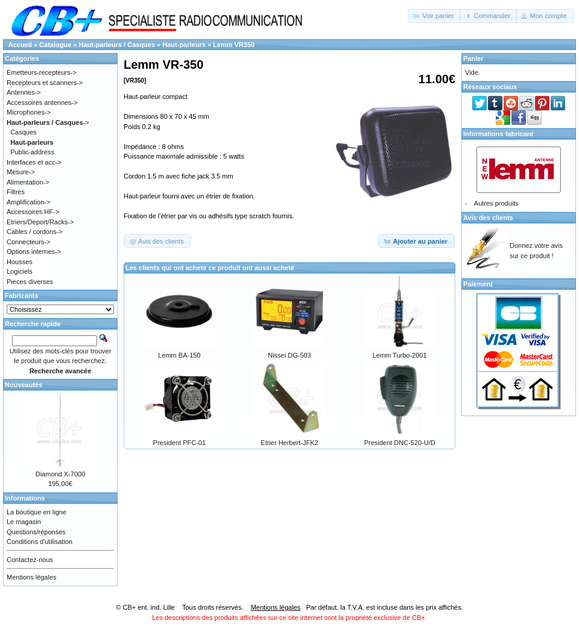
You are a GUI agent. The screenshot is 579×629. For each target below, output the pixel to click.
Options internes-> (34, 251)
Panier (473, 58)
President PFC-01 (179, 442)
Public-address (32, 152)
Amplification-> (28, 202)
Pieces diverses (30, 281)
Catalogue (55, 44)
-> (48, 122)
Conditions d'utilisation (39, 541)
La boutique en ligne (36, 512)
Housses (20, 261)
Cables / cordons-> (35, 231)
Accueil (20, 44)
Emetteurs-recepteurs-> (42, 72)
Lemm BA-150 (179, 355)
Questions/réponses (36, 532)
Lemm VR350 (234, 44)
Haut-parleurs (184, 44)
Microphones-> (29, 112)
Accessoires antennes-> (42, 102)
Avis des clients (488, 217)
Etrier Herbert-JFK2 (289, 442)
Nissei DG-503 (289, 355)
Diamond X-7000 (61, 474)
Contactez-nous (30, 559)
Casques (23, 132)
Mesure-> (21, 171)
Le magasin (24, 521)
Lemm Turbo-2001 (400, 355)
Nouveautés (23, 384)
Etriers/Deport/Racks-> (40, 222)
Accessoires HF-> (33, 211)
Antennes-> (24, 92)
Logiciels (20, 271)
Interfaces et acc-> (34, 162)
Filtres (16, 191)
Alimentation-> (28, 182)
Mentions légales (32, 577)
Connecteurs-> (28, 241)
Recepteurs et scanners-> (45, 82)
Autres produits (496, 203)
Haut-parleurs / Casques (117, 44)
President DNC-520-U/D (399, 442)
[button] (434, 16)
